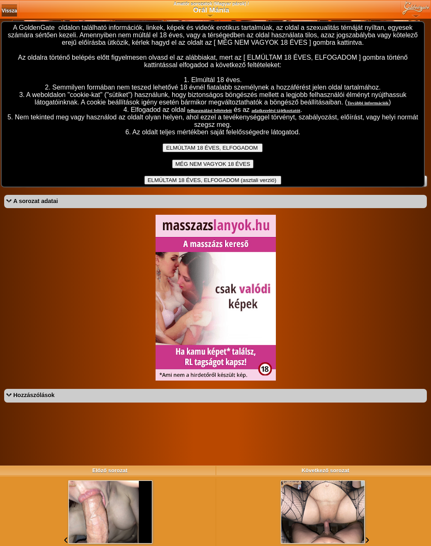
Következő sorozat (325, 470)
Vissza (9, 11)
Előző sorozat (109, 470)
